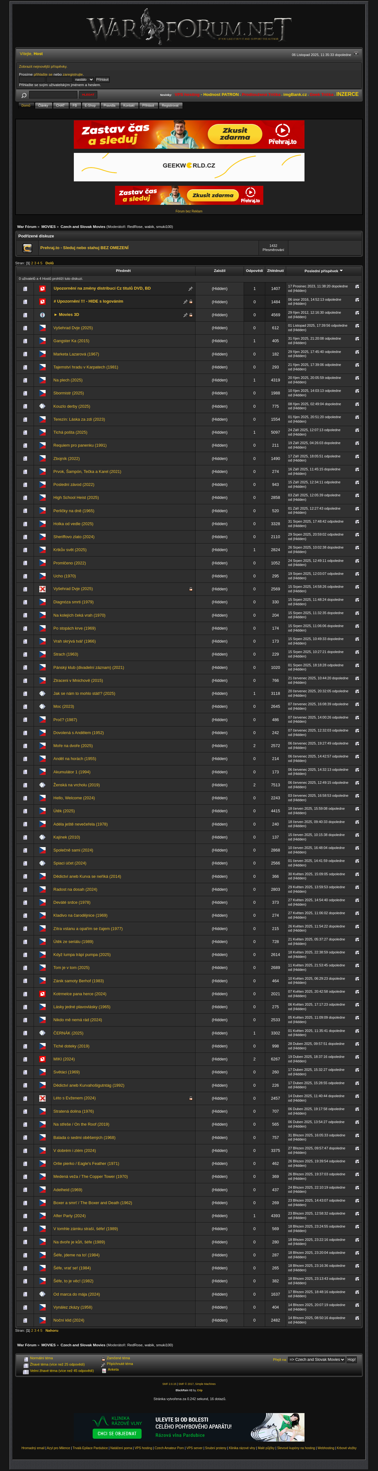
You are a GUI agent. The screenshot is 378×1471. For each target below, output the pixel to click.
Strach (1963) (66, 654)
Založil (219, 270)
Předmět (123, 270)
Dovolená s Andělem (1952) (79, 732)
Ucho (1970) (65, 576)
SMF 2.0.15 (169, 1384)
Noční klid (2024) (69, 1320)
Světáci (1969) (67, 1072)
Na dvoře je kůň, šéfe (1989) (79, 1242)
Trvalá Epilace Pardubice (90, 1448)
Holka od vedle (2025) (73, 523)
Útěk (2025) (64, 810)
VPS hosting (143, 1448)
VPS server (195, 1448)
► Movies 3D (66, 314)
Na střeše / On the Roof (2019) (81, 1124)
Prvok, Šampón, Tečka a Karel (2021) (87, 471)
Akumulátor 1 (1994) (72, 772)
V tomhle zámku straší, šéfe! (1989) (86, 1228)
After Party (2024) (70, 1215)
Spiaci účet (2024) (70, 863)
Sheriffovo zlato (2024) (74, 536)
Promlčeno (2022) (70, 563)
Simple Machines (205, 1384)
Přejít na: (280, 1359)
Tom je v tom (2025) (72, 967)
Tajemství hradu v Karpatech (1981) (86, 367)
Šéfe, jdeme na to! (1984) (77, 1255)
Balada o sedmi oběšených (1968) (85, 1137)
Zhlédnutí (275, 270)
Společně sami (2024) (73, 850)
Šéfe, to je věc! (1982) (73, 1281)
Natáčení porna (121, 1448)
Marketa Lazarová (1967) (76, 354)
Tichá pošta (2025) (70, 432)
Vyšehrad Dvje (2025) (73, 327)
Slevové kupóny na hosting (296, 1448)
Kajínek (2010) (67, 837)
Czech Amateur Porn (169, 1448)
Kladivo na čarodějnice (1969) (81, 915)
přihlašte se (43, 74)
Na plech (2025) (68, 380)
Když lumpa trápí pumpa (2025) (82, 954)
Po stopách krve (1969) (75, 628)
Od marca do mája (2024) (77, 1294)
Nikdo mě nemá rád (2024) (78, 1019)
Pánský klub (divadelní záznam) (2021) (89, 667)
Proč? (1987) (65, 719)
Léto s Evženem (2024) (75, 1098)
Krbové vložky (346, 1448)
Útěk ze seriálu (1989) (73, 941)
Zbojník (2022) (67, 458)
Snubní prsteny (215, 1448)
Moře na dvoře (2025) (73, 745)
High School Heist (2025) (76, 497)
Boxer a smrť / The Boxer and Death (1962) (93, 1202)
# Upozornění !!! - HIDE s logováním (88, 301)
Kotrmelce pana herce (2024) (80, 993)
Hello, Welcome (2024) (74, 797)
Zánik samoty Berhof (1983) (79, 980)
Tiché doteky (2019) (72, 1046)
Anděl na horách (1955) (75, 758)
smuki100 (164, 226)
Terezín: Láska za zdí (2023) (79, 419)
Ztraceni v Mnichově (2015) (78, 680)
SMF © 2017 (186, 1384)
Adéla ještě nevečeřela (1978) (81, 824)
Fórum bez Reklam (189, 211)
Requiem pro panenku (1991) (80, 445)
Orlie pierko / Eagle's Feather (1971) (86, 1163)
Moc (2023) (64, 706)
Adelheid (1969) (68, 1189)
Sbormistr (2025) (69, 393)
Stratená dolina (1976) (74, 1111)
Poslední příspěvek (323, 271)
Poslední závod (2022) (74, 484)
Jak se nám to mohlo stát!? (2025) (84, 693)
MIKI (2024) (64, 1059)
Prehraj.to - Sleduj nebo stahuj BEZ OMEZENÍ (84, 247)
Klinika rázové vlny (242, 1448)
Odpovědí (254, 270)
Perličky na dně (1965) (74, 510)
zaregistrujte (73, 74)
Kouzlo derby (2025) (72, 406)
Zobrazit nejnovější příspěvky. (43, 66)
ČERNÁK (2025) (69, 1033)
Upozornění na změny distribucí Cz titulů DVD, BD (102, 288)
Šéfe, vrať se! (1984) (72, 1268)
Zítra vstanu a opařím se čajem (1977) (88, 928)
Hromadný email (33, 1448)
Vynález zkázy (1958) (73, 1307)
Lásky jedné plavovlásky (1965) (82, 1006)
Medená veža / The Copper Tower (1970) (91, 1176)
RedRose (135, 226)
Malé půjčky (266, 1448)
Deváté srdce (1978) (72, 902)
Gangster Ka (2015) (71, 340)
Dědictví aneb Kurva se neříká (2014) (87, 876)
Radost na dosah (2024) (75, 889)
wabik (149, 226)
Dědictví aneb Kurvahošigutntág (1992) (89, 1085)
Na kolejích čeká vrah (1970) (80, 615)
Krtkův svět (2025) (70, 549)
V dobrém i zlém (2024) (75, 1150)
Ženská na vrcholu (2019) (77, 785)
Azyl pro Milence (58, 1448)
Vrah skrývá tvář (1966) (75, 641)
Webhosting (325, 1448)
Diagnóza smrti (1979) (74, 602)
